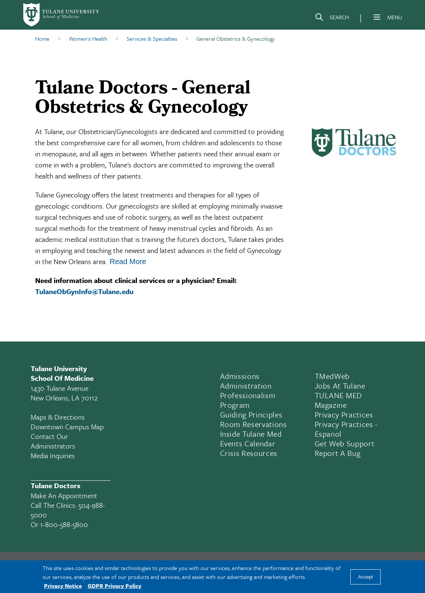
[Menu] (376, 17)
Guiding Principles (251, 414)
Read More (128, 261)
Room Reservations (253, 424)
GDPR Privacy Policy (114, 586)
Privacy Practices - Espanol (346, 429)
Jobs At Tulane (340, 385)
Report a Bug (338, 453)
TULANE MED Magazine (338, 400)
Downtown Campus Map (67, 427)
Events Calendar (248, 443)
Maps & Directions (58, 417)
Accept (365, 577)
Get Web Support (345, 443)
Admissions (240, 376)
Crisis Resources (249, 453)
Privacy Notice (63, 586)
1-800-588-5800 (64, 524)
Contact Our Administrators (53, 441)
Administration (246, 385)
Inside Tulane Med (251, 433)
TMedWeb (332, 376)
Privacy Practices (344, 414)
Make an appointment (64, 495)
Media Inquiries (53, 455)
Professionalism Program (248, 400)
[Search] (332, 18)
